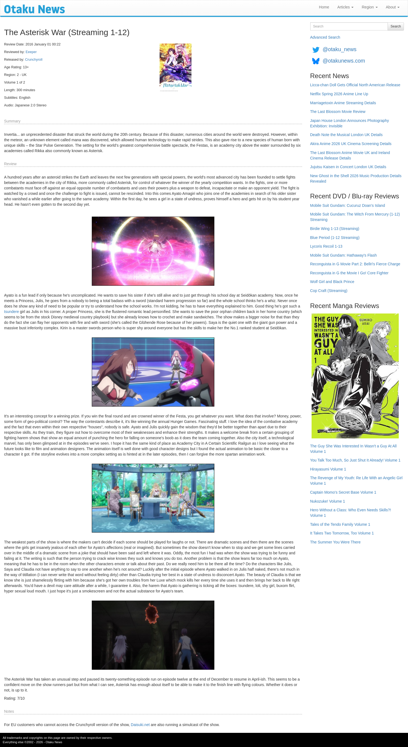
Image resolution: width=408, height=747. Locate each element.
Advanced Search (325, 37)
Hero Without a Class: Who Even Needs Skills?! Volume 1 (350, 513)
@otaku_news (339, 49)
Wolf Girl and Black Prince (332, 281)
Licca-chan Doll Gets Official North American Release (355, 85)
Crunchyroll (33, 60)
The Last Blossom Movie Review (338, 111)
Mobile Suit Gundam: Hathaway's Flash (343, 255)
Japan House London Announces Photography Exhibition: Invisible (349, 123)
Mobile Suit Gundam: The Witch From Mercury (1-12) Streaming (355, 217)
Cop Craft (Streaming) (329, 290)
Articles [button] (345, 7)
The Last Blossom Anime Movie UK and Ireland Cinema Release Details (350, 155)
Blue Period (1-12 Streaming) (335, 237)
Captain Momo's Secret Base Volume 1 (343, 492)
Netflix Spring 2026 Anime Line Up (339, 94)
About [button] (393, 7)
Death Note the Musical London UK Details (346, 135)
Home (324, 7)
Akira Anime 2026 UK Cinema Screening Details (351, 144)
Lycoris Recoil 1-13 (326, 246)
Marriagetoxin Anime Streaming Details (343, 103)
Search (396, 26)
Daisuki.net (140, 725)
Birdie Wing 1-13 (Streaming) (335, 228)
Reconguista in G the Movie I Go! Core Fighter (349, 273)
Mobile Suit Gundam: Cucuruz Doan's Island (347, 205)
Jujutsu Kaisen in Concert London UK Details (348, 167)
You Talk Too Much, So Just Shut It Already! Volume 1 (355, 460)
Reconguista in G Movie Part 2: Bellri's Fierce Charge (355, 264)
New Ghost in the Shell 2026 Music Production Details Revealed (355, 178)
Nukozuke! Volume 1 (327, 501)
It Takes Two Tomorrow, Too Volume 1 (342, 533)
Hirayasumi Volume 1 (328, 469)
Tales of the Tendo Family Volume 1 (340, 524)
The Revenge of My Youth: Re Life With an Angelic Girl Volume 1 (356, 480)
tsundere (11, 311)
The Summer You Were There (335, 542)
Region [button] (369, 7)
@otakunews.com (343, 61)
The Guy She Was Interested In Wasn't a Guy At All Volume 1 (353, 449)
